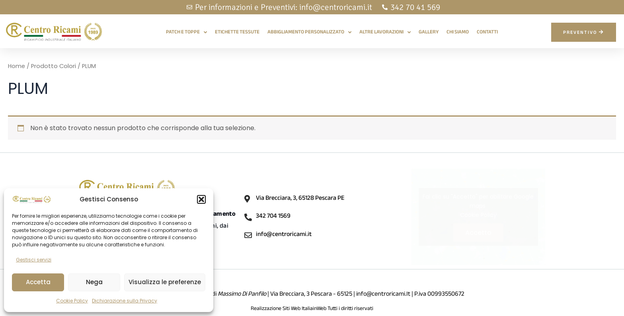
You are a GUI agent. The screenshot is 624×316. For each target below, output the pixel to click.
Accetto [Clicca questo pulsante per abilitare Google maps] (478, 232)
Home (16, 66)
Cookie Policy (72, 300)
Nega (94, 282)
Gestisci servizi (33, 259)
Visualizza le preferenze (165, 282)
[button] (201, 199)
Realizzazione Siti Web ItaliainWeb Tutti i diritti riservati (312, 309)
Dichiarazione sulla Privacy (124, 300)
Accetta (38, 282)
